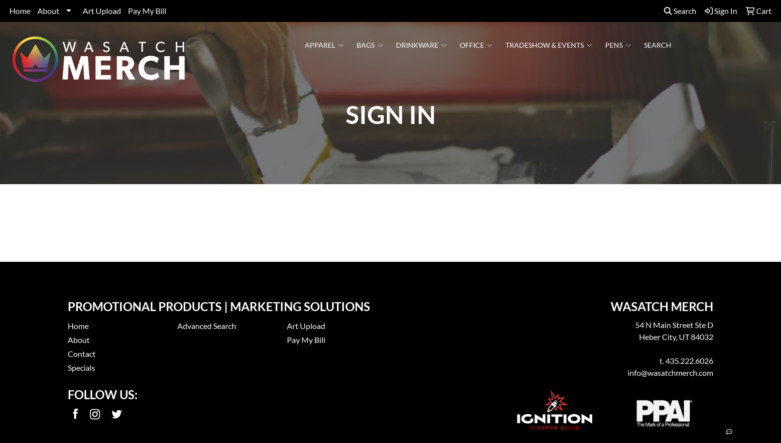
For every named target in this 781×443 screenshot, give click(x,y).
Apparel (324, 45)
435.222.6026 (689, 360)
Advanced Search (206, 326)
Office (476, 45)
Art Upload (102, 10)
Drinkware (421, 45)
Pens (618, 45)
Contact (82, 353)
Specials (81, 367)
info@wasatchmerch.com (670, 372)
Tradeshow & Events (549, 45)
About (48, 10)
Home (19, 10)
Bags (370, 45)
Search (680, 10)
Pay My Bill (147, 10)
